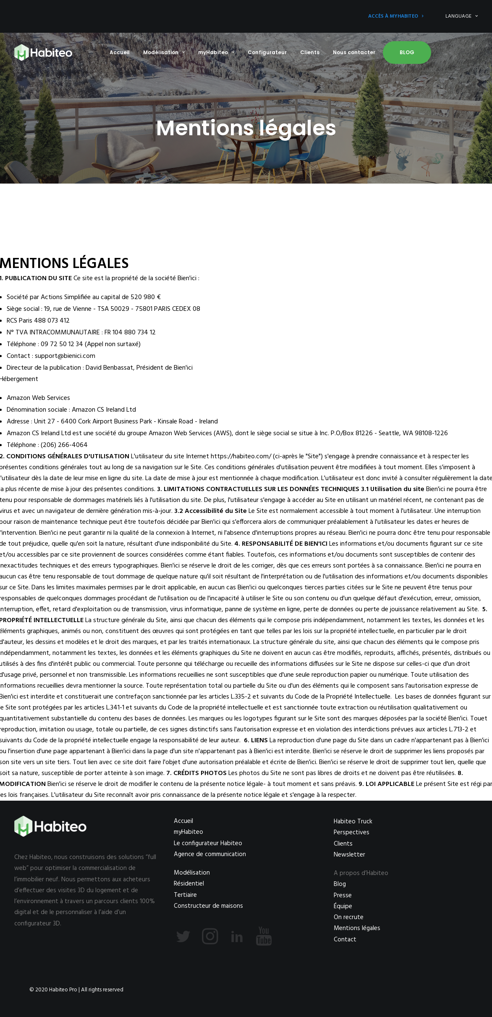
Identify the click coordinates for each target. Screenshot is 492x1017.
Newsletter (349, 855)
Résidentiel (189, 884)
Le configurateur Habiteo (208, 843)
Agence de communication (210, 854)
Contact (345, 940)
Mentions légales (357, 928)
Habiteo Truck (353, 822)
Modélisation (164, 52)
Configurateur (267, 52)
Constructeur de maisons (208, 906)
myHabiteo (216, 52)
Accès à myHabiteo (395, 16)
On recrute (349, 917)
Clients (309, 52)
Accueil (120, 52)
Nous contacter (354, 52)
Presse (343, 896)
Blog (407, 52)
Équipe (343, 906)
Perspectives (351, 833)
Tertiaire (185, 895)
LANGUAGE (461, 16)
